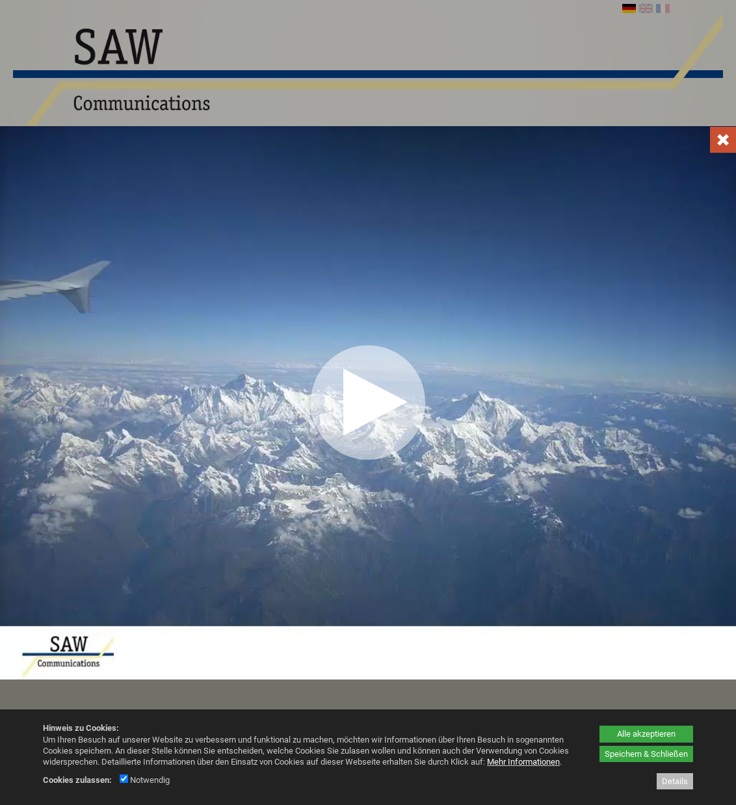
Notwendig (145, 780)
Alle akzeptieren (646, 734)
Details (675, 781)
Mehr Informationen (523, 762)
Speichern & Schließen (646, 754)
